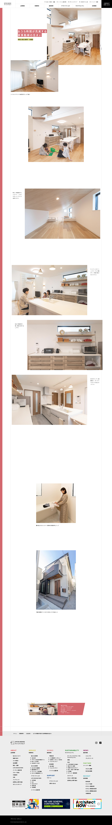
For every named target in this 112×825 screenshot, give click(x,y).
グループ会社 (16, 772)
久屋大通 (34, 785)
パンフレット (16, 779)
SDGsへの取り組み (72, 778)
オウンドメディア (17, 784)
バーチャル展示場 (17, 770)
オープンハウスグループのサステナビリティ (73, 756)
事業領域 (37, 6)
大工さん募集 (89, 768)
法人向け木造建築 (36, 767)
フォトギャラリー (54, 761)
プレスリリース (89, 758)
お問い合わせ (52, 783)
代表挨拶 (15, 775)
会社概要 (15, 763)
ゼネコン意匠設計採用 (91, 788)
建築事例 (51, 6)
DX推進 (69, 771)
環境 (68, 760)
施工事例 (52, 766)
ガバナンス (70, 775)
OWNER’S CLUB (35, 763)
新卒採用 (88, 781)
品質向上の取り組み (18, 782)
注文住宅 (28, 733)
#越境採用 (88, 793)
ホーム (15, 733)
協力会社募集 (89, 771)
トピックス (88, 756)
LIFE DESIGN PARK (18, 768)
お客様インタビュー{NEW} (56, 759)
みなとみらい (35, 783)
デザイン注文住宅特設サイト (38, 759)
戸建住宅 (51, 756)
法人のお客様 (34, 766)
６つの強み (15, 760)
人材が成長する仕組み (73, 764)
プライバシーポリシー (16, 819)
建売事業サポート (36, 769)
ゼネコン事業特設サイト (37, 773)
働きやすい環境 (71, 766)
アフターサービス (65, 6)
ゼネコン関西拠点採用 (91, 791)
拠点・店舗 (15, 765)
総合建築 (51, 764)
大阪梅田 (34, 787)
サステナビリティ (80, 6)
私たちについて (17, 756)
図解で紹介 (15, 758)
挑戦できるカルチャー (73, 767)
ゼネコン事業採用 (90, 786)
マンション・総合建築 (37, 771)
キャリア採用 (89, 784)
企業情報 (22, 6)
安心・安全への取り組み (73, 769)
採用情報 (94, 6)
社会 (68, 762)
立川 (33, 782)
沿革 (14, 777)
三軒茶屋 (34, 780)
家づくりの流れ (35, 761)
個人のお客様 (34, 756)
